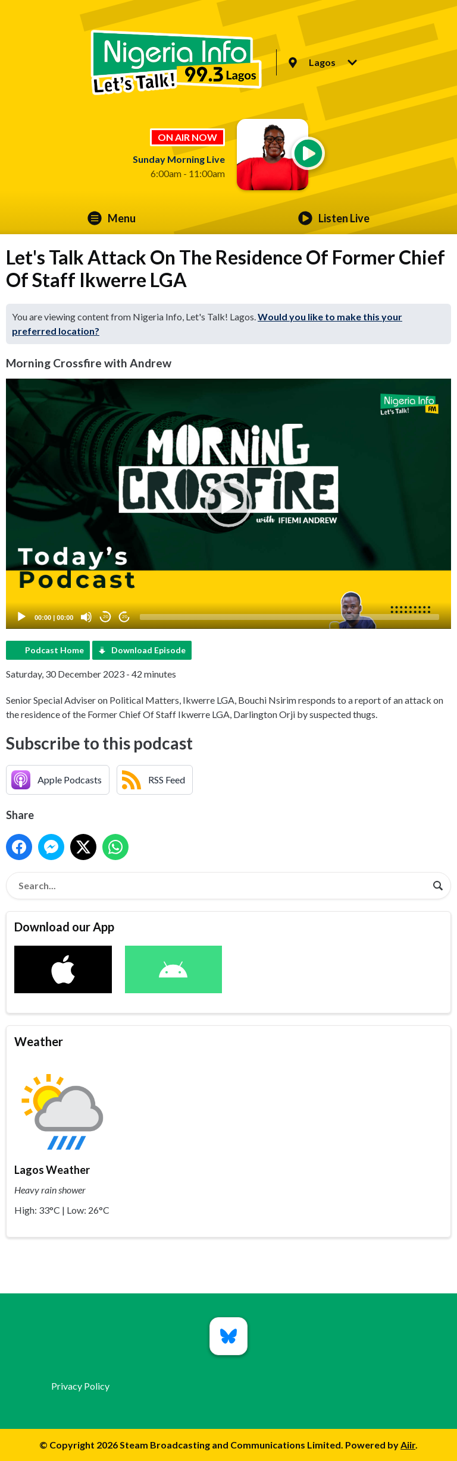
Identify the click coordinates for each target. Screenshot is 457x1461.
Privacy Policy (80, 1385)
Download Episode (148, 650)
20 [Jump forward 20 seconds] (124, 616)
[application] (228, 504)
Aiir (407, 1444)
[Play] (21, 617)
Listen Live (334, 218)
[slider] (289, 617)
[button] (228, 503)
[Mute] (86, 617)
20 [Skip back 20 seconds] (105, 616)
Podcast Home (54, 650)
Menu (111, 218)
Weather (38, 1041)
